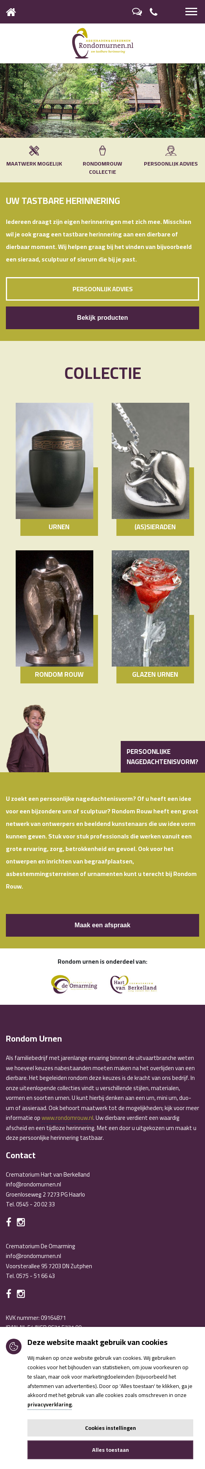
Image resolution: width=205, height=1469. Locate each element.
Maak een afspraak (102, 925)
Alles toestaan (110, 1450)
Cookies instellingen (110, 1428)
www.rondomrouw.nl (67, 1117)
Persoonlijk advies (103, 289)
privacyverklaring (49, 1404)
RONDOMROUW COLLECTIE (102, 161)
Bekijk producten (102, 317)
